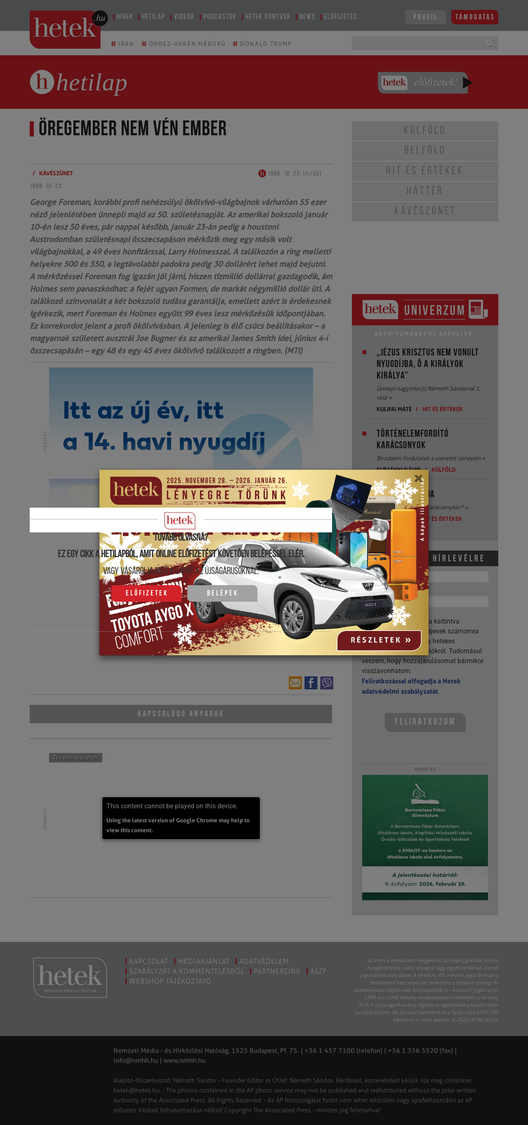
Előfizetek (147, 594)
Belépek (222, 594)
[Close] (418, 481)
